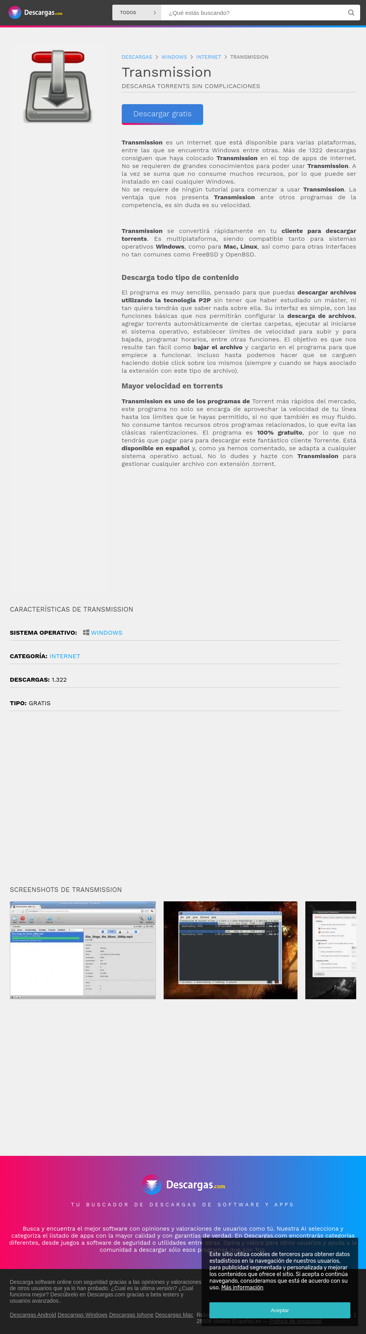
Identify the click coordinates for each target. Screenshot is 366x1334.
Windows (107, 632)
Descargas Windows (83, 1315)
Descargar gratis (162, 113)
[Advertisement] (239, 537)
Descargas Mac (174, 1315)
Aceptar (280, 1310)
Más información (242, 1287)
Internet (64, 656)
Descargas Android (33, 1315)
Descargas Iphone (131, 1315)
